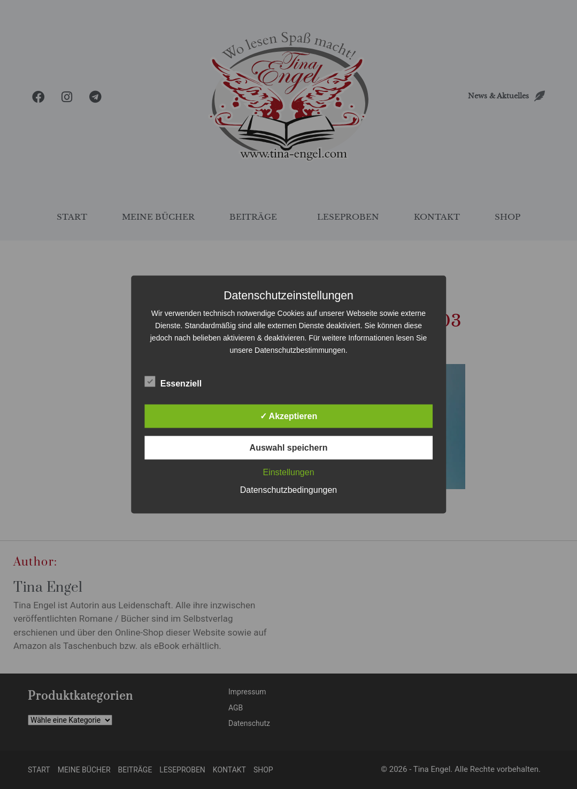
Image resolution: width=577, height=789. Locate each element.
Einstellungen (288, 472)
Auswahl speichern (289, 447)
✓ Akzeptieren (289, 416)
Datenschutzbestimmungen (300, 350)
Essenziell (173, 381)
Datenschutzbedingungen (288, 489)
